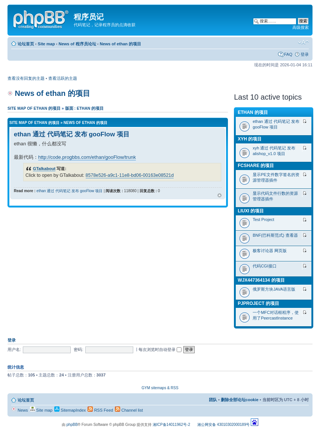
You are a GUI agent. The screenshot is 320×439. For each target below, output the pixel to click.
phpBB (72, 425)
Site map (46, 44)
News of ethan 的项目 (120, 44)
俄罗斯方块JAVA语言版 (274, 289)
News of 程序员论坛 (77, 44)
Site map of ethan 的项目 (34, 108)
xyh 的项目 (250, 139)
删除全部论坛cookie (240, 399)
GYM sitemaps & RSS (159, 388)
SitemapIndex (70, 410)
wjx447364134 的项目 (261, 280)
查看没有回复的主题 (26, 78)
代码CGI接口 (265, 266)
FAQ (288, 54)
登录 (305, 54)
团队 (213, 399)
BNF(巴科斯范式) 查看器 (275, 235)
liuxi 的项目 (251, 211)
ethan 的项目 (253, 112)
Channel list (129, 410)
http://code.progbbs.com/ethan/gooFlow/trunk (87, 157)
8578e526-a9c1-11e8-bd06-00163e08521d (130, 175)
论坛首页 (26, 44)
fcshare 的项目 (256, 165)
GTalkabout (44, 168)
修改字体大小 (303, 42)
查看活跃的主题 (62, 78)
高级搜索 (300, 27)
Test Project (263, 219)
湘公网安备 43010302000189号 (223, 425)
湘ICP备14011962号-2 (171, 425)
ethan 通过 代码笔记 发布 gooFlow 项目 (71, 134)
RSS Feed (100, 410)
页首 (219, 195)
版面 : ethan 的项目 (84, 108)
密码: (78, 349)
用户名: (14, 349)
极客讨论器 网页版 (270, 250)
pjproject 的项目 (258, 303)
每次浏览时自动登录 (160, 349)
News (19, 410)
